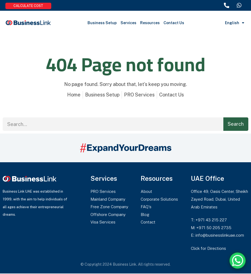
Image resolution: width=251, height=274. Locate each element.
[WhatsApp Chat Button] (238, 261)
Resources (150, 23)
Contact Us (173, 23)
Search (236, 124)
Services (128, 23)
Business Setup (102, 23)
